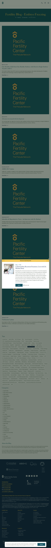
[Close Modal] (48, 258)
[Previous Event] (3, 261)
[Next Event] (48, 261)
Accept (41, 544)
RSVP (19, 285)
